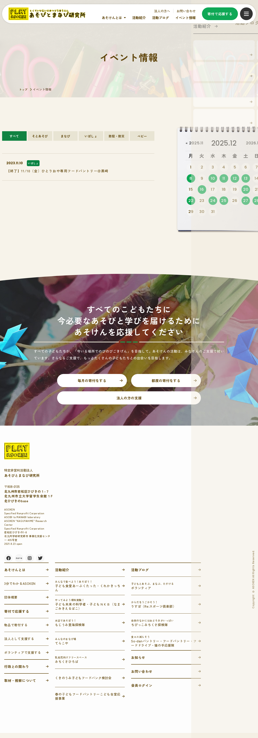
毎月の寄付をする (92, 383)
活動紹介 (139, 17)
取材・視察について (20, 685)
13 (246, 179)
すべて (14, 137)
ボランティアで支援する (22, 657)
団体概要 (11, 602)
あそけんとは (112, 17)
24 (213, 202)
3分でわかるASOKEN (20, 588)
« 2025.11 (195, 143)
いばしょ (91, 137)
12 (235, 179)
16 (202, 190)
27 (245, 202)
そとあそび (40, 137)
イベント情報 (185, 17)
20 (246, 190)
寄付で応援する (219, 13)
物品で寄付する (15, 630)
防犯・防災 (116, 137)
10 (213, 179)
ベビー (142, 137)
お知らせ (138, 662)
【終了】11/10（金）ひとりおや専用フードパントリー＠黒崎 (57, 176)
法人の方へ (162, 11)
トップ (23, 89)
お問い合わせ (186, 11)
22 (191, 202)
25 (224, 202)
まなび (65, 137)
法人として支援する (19, 643)
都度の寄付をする (166, 383)
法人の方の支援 (129, 402)
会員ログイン (141, 690)
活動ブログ (160, 17)
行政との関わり (16, 671)
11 (223, 179)
